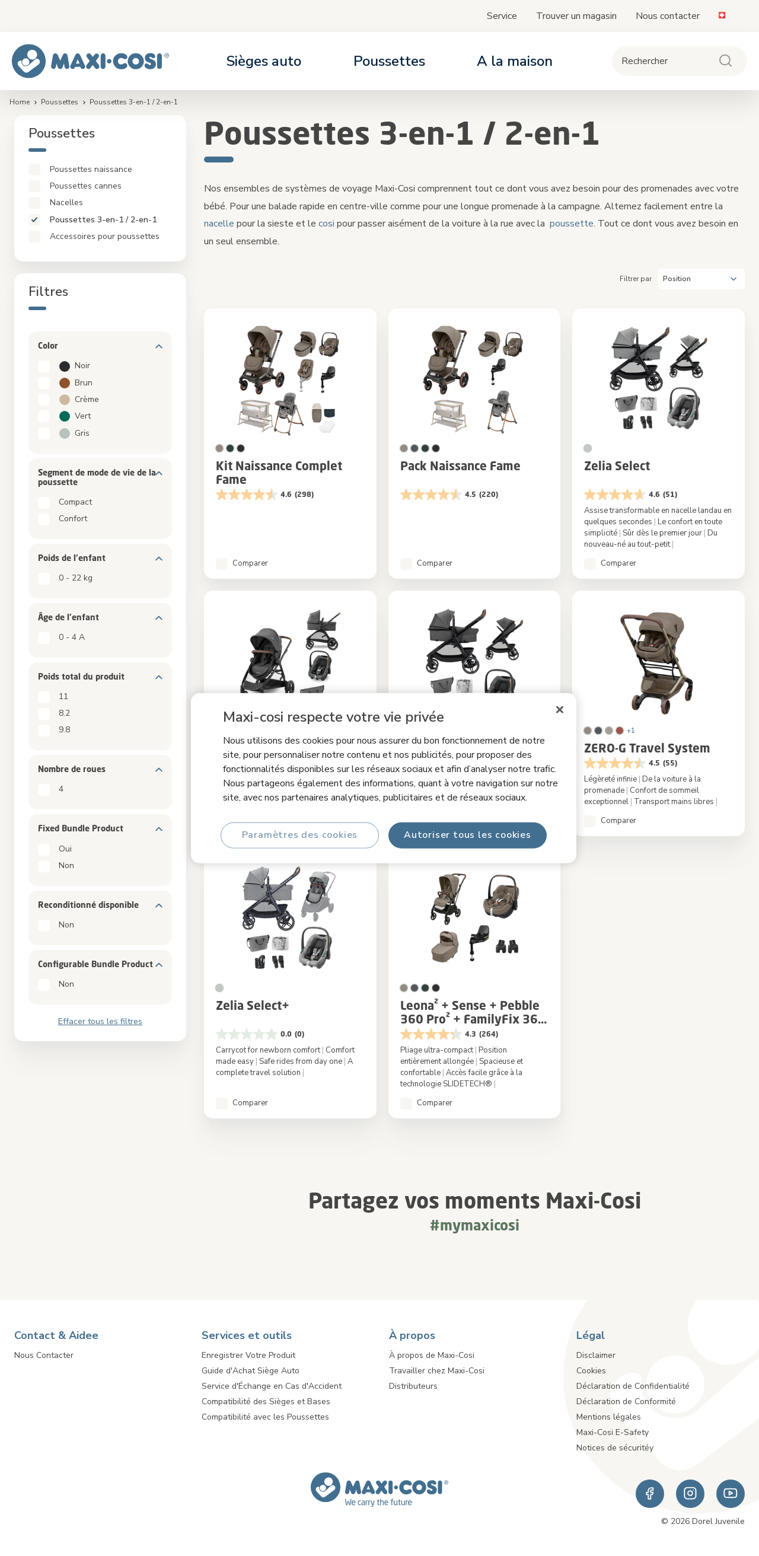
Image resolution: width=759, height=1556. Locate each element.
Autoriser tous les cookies (467, 834)
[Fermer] (560, 710)
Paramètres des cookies (300, 834)
